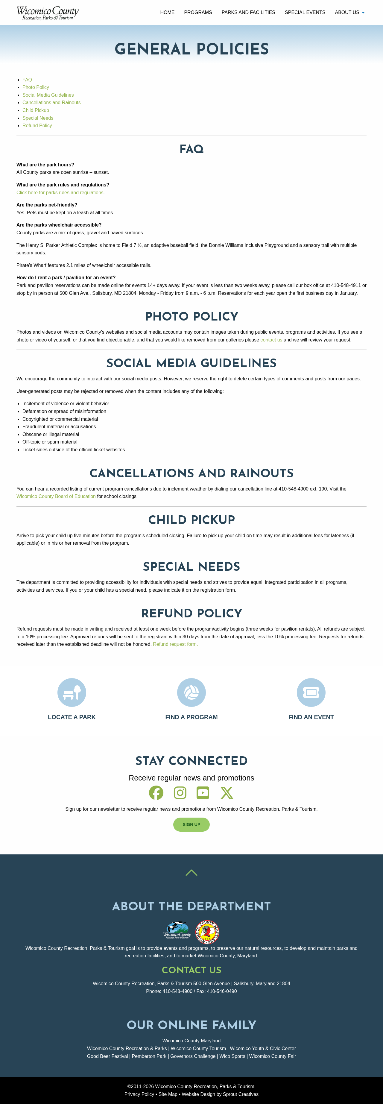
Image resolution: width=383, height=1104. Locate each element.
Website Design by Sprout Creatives (220, 1094)
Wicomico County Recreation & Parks (127, 1048)
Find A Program (191, 717)
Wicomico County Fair (272, 1056)
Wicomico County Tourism (198, 1048)
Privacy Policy (139, 1094)
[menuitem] (167, 12)
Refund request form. (175, 644)
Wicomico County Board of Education (56, 496)
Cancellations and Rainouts (51, 102)
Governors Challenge (192, 1056)
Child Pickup (35, 110)
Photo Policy (35, 87)
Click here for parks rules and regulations (60, 192)
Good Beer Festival (107, 1056)
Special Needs (37, 118)
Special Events (305, 12)
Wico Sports (232, 1056)
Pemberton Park (149, 1056)
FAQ (27, 79)
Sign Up (191, 824)
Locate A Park (72, 717)
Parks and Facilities (248, 12)
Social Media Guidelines (48, 95)
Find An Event (311, 717)
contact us (271, 339)
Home (167, 12)
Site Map (168, 1094)
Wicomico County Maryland (191, 1040)
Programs (198, 12)
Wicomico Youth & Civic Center (263, 1048)
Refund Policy (37, 125)
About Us (347, 12)
